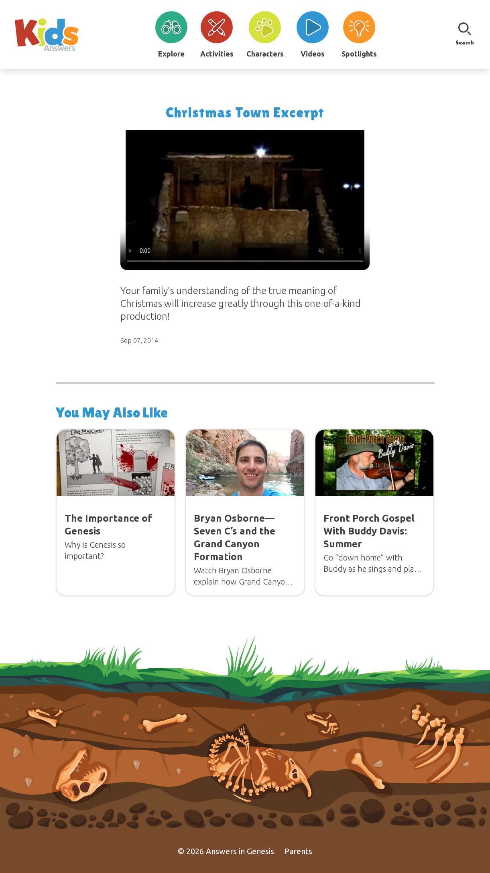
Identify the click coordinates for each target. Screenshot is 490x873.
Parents (298, 851)
